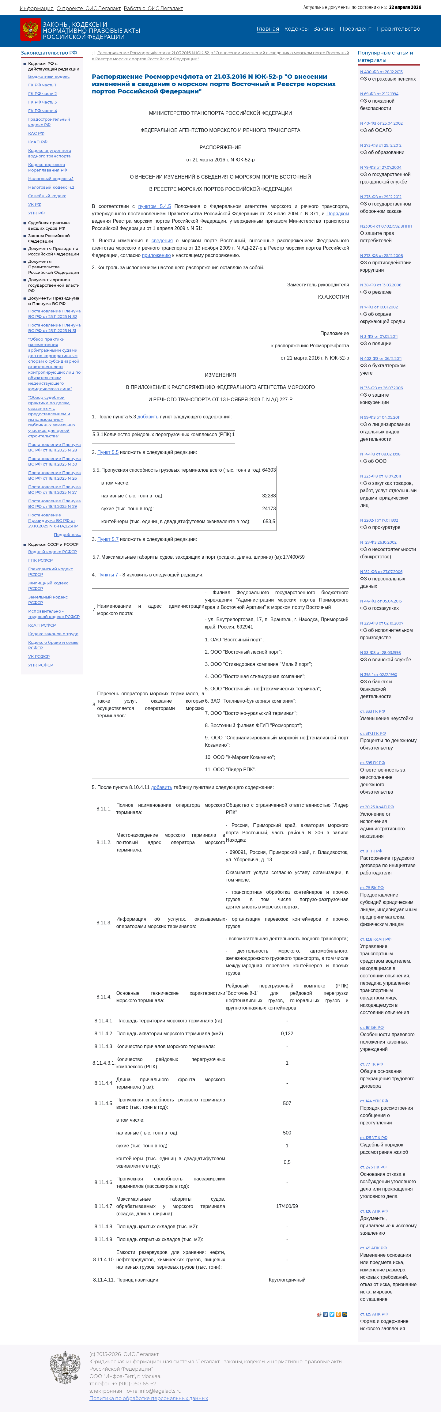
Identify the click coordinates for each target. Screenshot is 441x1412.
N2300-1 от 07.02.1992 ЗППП (386, 226)
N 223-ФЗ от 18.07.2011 (380, 476)
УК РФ (34, 204)
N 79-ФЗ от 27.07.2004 (380, 167)
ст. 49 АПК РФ (373, 1248)
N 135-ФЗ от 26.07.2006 (381, 388)
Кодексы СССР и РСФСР (53, 544)
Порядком (337, 213)
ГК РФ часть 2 (42, 93)
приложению (156, 255)
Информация (37, 8)
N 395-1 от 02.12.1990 (378, 674)
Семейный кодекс (47, 195)
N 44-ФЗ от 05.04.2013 (381, 601)
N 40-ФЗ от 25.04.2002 (381, 123)
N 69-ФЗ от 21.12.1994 (379, 94)
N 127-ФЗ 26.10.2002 (378, 542)
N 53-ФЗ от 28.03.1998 (380, 652)
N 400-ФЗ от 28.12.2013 (381, 72)
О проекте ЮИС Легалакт (89, 8)
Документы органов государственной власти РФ (54, 285)
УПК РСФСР (40, 665)
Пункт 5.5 (108, 452)
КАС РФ (36, 133)
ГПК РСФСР (40, 560)
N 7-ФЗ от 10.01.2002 (379, 307)
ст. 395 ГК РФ (372, 763)
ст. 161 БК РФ (372, 1027)
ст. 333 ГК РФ (372, 711)
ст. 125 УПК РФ (373, 1137)
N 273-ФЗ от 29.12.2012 (380, 145)
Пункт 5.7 (108, 539)
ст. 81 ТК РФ (371, 851)
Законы (324, 28)
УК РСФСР (39, 656)
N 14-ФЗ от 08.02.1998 (380, 454)
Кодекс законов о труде (53, 633)
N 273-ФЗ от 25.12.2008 (381, 255)
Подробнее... (67, 534)
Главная (268, 28)
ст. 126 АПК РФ (374, 1211)
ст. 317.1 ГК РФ (373, 733)
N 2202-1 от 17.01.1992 (379, 520)
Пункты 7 (107, 574)
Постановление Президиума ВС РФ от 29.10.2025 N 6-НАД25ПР (53, 520)
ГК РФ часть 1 (42, 84)
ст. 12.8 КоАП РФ (375, 939)
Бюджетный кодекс (49, 76)
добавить (148, 416)
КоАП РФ (37, 141)
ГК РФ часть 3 (42, 102)
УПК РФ (36, 212)
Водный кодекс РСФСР (52, 551)
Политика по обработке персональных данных (148, 1398)
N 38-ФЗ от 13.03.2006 (380, 285)
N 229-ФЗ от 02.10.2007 (381, 623)
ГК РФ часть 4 (42, 110)
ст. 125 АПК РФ (374, 1314)
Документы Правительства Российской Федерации (53, 267)
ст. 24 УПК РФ (373, 1167)
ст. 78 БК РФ (372, 887)
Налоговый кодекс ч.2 (51, 187)
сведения (162, 240)
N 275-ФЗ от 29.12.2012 (380, 196)
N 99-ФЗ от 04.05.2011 (380, 417)
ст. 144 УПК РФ (374, 1101)
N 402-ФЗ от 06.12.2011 (380, 358)
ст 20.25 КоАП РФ (377, 807)
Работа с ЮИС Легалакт (153, 8)
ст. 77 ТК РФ (371, 1064)
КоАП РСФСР (42, 625)
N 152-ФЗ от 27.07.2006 (381, 571)
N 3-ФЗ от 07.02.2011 (379, 336)
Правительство (398, 28)
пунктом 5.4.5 (154, 206)
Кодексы (296, 28)
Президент (355, 28)
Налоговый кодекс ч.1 (51, 178)
